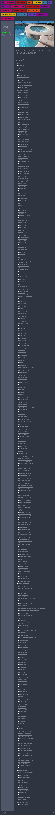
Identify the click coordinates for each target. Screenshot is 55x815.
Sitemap (5, 812)
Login (53, 812)
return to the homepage (30, 55)
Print (2, 812)
